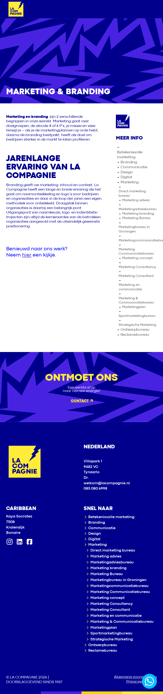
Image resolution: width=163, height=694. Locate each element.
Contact (82, 401)
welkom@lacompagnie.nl (107, 483)
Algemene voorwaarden (135, 677)
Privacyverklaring (141, 681)
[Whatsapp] (149, 681)
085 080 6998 (95, 488)
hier (26, 255)
